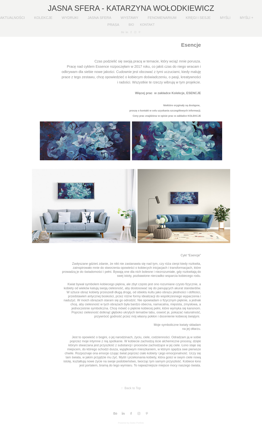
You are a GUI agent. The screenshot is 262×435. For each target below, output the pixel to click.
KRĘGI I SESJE (198, 18)
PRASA (113, 25)
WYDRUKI (70, 18)
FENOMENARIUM (162, 18)
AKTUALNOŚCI (12, 18)
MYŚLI (225, 18)
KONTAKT (147, 24)
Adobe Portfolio (137, 423)
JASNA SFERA (99, 18)
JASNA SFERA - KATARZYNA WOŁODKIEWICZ (131, 8)
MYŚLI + (246, 18)
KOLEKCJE (43, 18)
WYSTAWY (129, 18)
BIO (131, 24)
